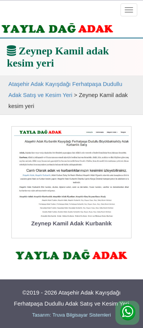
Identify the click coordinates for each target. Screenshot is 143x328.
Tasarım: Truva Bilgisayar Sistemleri (71, 315)
